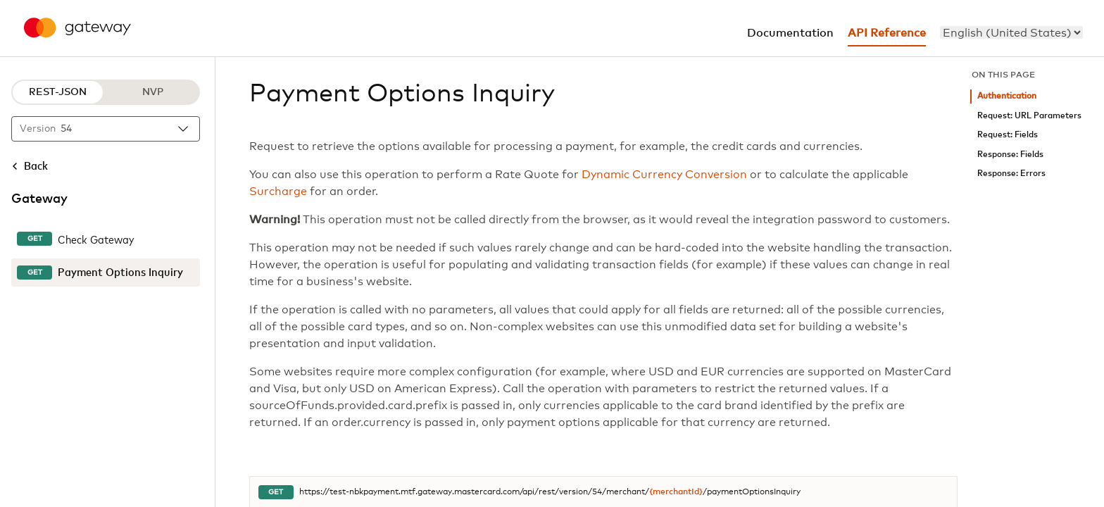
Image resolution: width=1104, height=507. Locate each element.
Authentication (1006, 96)
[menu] (1011, 32)
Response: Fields (1010, 154)
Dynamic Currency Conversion (664, 174)
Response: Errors (1011, 173)
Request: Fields (1007, 134)
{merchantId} (676, 492)
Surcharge (278, 191)
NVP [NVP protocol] (152, 92)
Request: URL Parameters (1029, 115)
